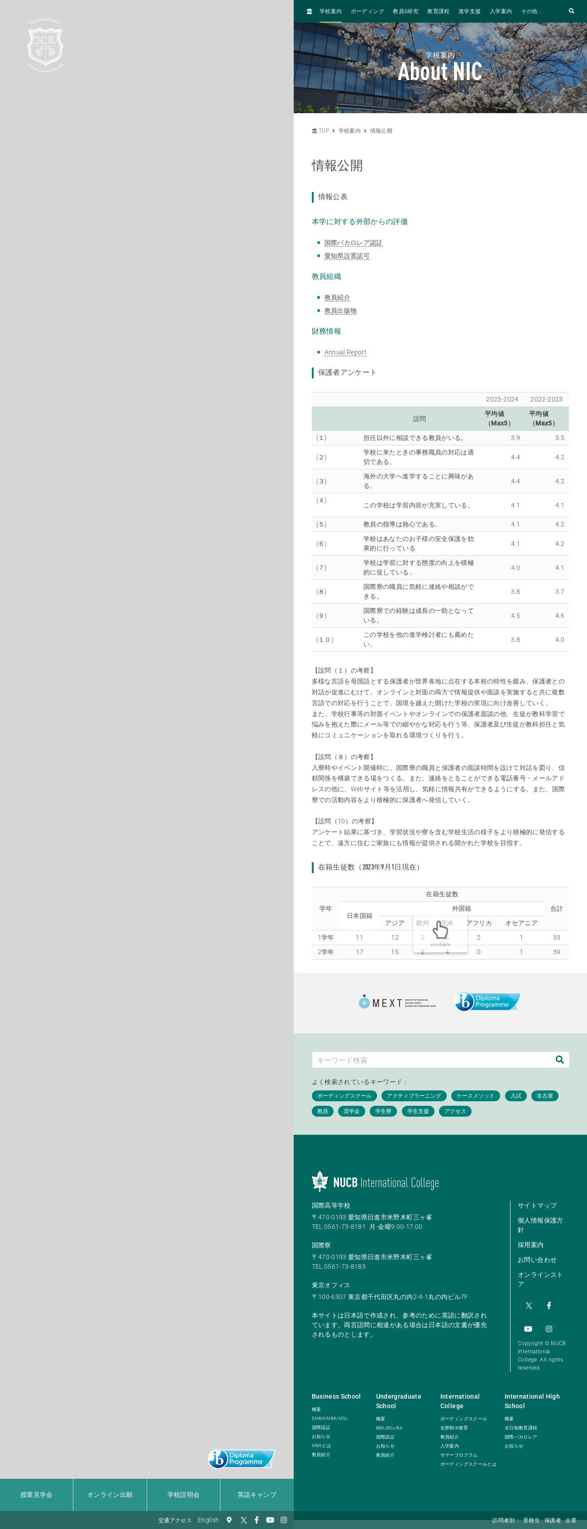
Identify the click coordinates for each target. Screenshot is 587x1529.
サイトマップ (537, 1205)
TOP (320, 131)
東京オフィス (331, 1285)
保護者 (552, 1520)
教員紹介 (337, 297)
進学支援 (469, 11)
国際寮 (321, 1245)
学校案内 (331, 11)
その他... (531, 11)
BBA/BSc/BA (389, 1421)
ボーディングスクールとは (468, 1457)
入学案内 (501, 11)
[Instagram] (284, 1520)
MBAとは (321, 1439)
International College (460, 1394)
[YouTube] (270, 1520)
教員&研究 (406, 11)
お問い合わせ (537, 1259)
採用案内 (531, 1244)
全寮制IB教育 (454, 1421)
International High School (532, 1394)
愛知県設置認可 (347, 255)
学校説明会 (183, 1494)
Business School (336, 1390)
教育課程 (438, 11)
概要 (316, 1402)
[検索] (559, 1060)
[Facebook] (256, 1520)
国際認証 (321, 1421)
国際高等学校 (331, 1205)
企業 (571, 1520)
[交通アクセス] (229, 1520)
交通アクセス (175, 1520)
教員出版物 (341, 310)
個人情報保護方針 (540, 1225)
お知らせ (321, 1430)
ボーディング (367, 11)
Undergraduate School (399, 1394)
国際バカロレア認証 (354, 242)
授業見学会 (36, 1494)
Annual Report (346, 352)
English (208, 1520)
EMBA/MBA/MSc (330, 1412)
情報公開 (381, 131)
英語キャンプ (257, 1494)
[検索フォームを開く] (571, 11)
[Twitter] (243, 1520)
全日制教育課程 (521, 1421)
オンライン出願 (110, 1494)
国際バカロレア (521, 1430)
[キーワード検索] (431, 1060)
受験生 (531, 1520)
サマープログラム (459, 1448)
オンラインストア (540, 1279)
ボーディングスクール (463, 1412)
